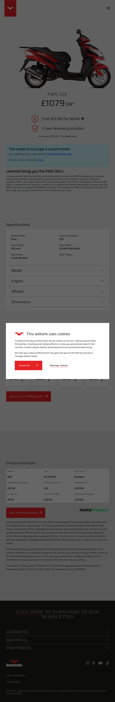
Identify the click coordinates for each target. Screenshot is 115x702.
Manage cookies (59, 365)
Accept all (28, 365)
